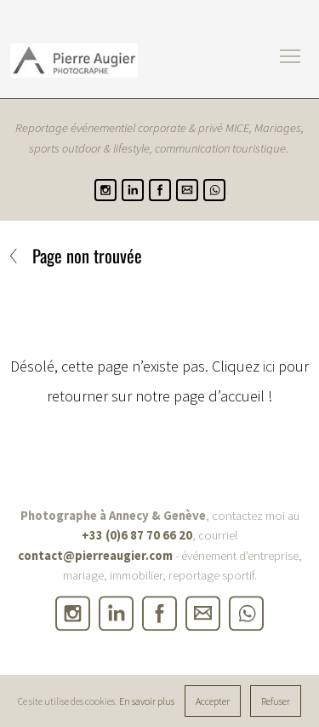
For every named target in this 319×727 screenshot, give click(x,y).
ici (269, 366)
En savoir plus (146, 701)
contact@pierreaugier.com (95, 555)
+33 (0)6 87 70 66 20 (137, 536)
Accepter (213, 701)
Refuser (275, 701)
